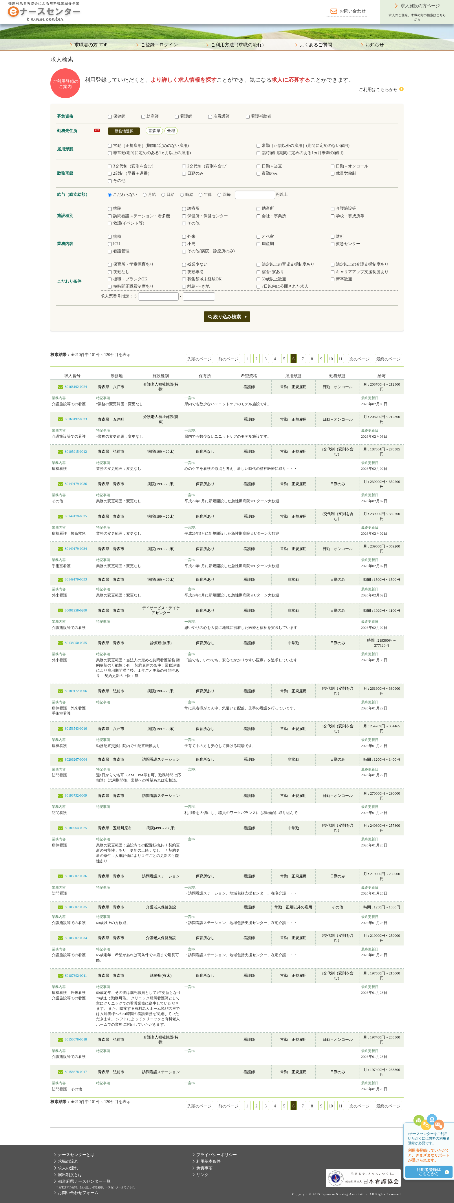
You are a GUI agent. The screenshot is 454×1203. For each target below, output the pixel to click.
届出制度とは (70, 1175)
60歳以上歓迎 (271, 279)
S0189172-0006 (76, 691)
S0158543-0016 (76, 728)
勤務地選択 (124, 131)
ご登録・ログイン (159, 45)
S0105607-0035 (76, 907)
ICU (114, 244)
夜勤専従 (193, 272)
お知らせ (374, 45)
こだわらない (122, 194)
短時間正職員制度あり (131, 286)
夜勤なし (118, 272)
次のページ (359, 359)
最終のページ (388, 359)
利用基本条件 (208, 1161)
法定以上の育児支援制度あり (285, 264)
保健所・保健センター (205, 216)
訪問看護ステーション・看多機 (139, 216)
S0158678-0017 (76, 1072)
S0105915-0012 (76, 452)
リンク (202, 1175)
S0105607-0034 (76, 938)
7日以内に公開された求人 (282, 286)
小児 (188, 244)
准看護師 (219, 116)
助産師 (150, 116)
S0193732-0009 (76, 795)
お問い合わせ (353, 11)
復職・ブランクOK (127, 279)
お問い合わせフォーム (78, 1193)
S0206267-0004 (76, 759)
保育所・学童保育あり (131, 264)
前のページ (228, 359)
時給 (186, 194)
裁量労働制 (343, 173)
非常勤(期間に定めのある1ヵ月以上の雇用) (149, 153)
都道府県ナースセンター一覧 (84, 1181)
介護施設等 (343, 208)
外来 (188, 236)
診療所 (190, 208)
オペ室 (265, 236)
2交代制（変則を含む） (206, 166)
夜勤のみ (267, 173)
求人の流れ (68, 1168)
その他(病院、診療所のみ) (208, 251)
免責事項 (204, 1168)
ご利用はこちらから (378, 89)
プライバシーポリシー (216, 1155)
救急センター (345, 244)
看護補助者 (258, 116)
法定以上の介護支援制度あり (360, 264)
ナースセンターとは (76, 1155)
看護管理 (118, 251)
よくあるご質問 (316, 45)
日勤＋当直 (269, 166)
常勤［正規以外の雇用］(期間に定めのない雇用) (303, 145)
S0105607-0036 (76, 876)
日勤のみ (193, 173)
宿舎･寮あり (270, 272)
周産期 (265, 244)
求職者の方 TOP (90, 45)
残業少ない (195, 264)
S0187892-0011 (76, 976)
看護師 (183, 116)
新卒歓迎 (341, 279)
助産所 (265, 208)
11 (341, 359)
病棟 (114, 236)
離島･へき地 (196, 286)
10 (331, 359)
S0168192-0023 (76, 419)
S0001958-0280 (76, 610)
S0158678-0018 (76, 1039)
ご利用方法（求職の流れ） (238, 45)
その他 (116, 180)
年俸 (205, 194)
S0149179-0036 (76, 484)
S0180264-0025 (76, 828)
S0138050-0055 (76, 643)
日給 (168, 194)
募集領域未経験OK (201, 279)
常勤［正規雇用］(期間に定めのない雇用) (148, 145)
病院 (114, 208)
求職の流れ (68, 1161)
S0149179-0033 (76, 579)
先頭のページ (199, 359)
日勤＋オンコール (349, 166)
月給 (149, 194)
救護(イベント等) (126, 223)
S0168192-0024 (76, 387)
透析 (337, 236)
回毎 (224, 194)
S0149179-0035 (76, 516)
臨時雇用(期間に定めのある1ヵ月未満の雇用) (300, 153)
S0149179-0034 (76, 549)
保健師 (116, 116)
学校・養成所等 (347, 216)
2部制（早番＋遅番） (130, 173)
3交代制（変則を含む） (132, 166)
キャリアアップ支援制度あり (360, 272)
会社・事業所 (271, 216)
